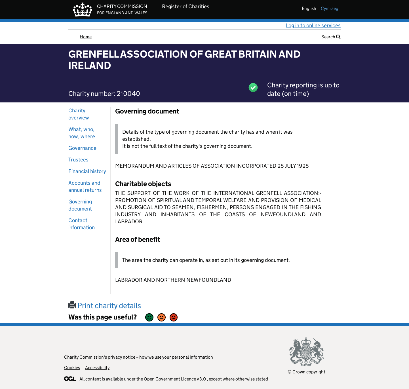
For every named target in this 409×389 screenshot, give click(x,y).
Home (86, 36)
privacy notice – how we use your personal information (160, 357)
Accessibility (97, 367)
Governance (82, 148)
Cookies (72, 367)
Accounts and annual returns (85, 186)
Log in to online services (313, 25)
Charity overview (78, 114)
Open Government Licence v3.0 (175, 379)
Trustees (78, 159)
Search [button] (331, 36)
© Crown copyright (306, 372)
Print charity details (104, 305)
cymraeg (329, 8)
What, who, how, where (81, 133)
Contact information (81, 224)
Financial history (87, 171)
